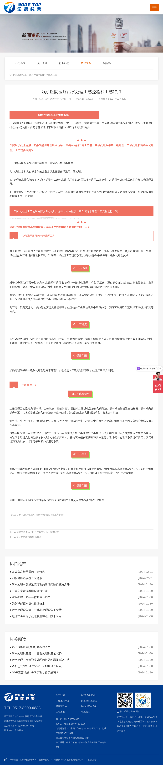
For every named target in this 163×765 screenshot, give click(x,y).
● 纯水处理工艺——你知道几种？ (30, 597)
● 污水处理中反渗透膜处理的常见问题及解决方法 (40, 584)
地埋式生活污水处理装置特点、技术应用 (39, 532)
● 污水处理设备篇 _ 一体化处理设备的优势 (36, 609)
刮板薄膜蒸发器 (89, 700)
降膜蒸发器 (61, 706)
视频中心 (108, 63)
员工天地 (42, 63)
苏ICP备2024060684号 (23, 726)
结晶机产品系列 (89, 706)
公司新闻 (20, 63)
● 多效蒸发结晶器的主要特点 (27, 571)
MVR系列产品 (88, 695)
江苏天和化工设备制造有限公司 (68, 759)
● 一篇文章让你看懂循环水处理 (29, 590)
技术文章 (86, 63)
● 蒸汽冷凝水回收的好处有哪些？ (30, 647)
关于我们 (60, 695)
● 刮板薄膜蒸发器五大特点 (26, 578)
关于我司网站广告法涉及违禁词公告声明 (23, 716)
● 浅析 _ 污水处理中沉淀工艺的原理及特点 (36, 666)
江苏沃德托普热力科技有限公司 (34, 759)
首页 (31, 74)
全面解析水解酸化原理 (30, 537)
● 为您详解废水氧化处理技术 (27, 603)
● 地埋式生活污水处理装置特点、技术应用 (35, 616)
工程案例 (60, 711)
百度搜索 (92, 759)
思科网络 (19, 730)
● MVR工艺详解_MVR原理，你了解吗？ (34, 672)
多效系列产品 (62, 700)
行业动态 (64, 63)
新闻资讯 (40, 74)
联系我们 (85, 711)
